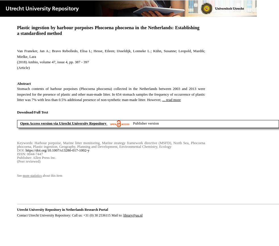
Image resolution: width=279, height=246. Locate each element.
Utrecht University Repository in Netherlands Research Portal (62, 210)
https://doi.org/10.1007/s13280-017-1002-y (57, 150)
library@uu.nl (133, 215)
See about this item (39, 176)
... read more (171, 100)
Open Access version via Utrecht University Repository (63, 123)
